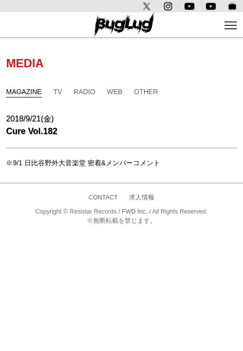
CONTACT (103, 197)
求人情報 (141, 197)
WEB (115, 92)
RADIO (84, 92)
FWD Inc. (134, 211)
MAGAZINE (23, 92)
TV (57, 92)
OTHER (146, 92)
